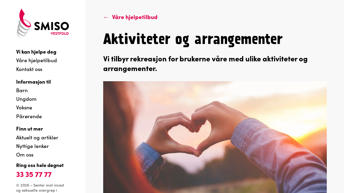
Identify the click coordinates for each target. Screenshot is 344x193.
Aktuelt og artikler (37, 137)
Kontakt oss (29, 68)
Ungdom (26, 98)
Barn (22, 90)
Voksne (24, 107)
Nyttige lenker (32, 145)
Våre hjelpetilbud (36, 60)
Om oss (24, 154)
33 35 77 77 (34, 174)
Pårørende (29, 116)
